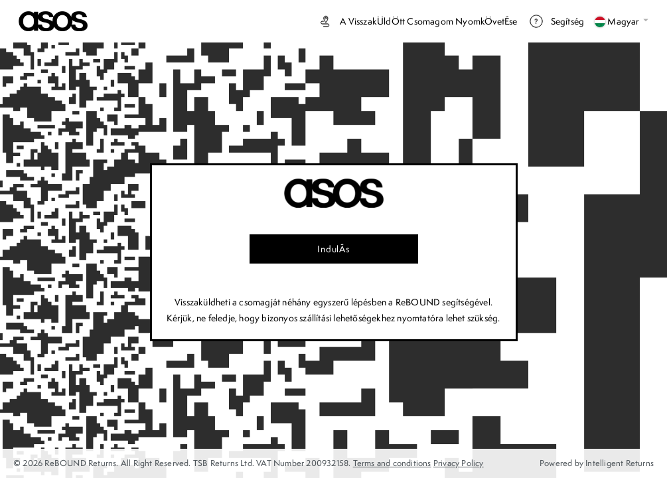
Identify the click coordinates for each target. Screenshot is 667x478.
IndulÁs (333, 249)
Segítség (556, 21)
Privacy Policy (458, 463)
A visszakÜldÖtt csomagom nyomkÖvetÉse (417, 21)
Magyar (621, 21)
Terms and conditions (392, 463)
